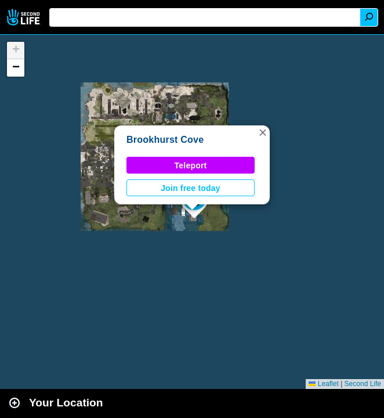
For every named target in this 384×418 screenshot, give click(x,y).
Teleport (191, 165)
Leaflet (323, 384)
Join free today (190, 188)
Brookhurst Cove (165, 140)
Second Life (25, 17)
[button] (263, 132)
